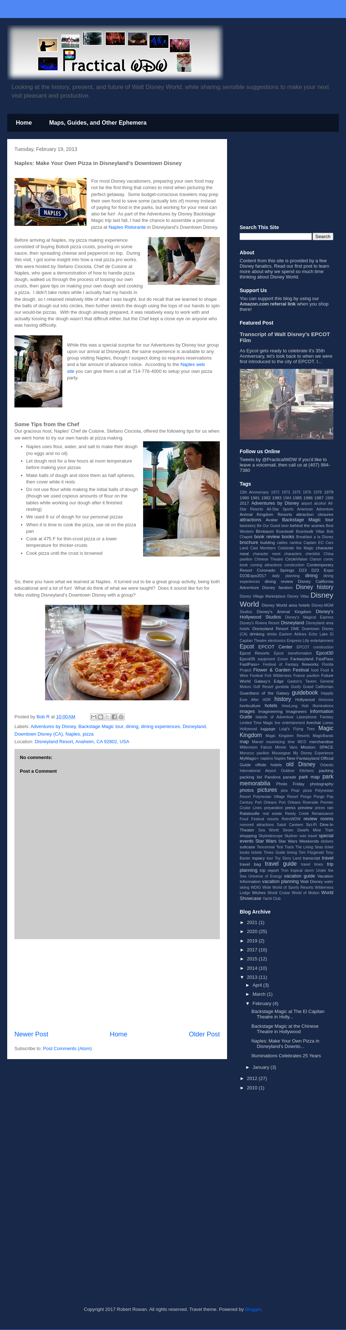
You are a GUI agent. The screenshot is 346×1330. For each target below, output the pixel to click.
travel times (312, 864)
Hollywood (305, 699)
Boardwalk (285, 532)
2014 (253, 968)
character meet (266, 554)
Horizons (326, 700)
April (258, 985)
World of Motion (306, 893)
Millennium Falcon (256, 747)
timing (292, 852)
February (263, 1003)
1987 (319, 497)
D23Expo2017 (253, 575)
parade (289, 777)
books (288, 536)
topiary (258, 858)
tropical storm (302, 870)
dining (132, 726)
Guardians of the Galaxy (264, 693)
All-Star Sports (280, 509)
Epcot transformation (293, 653)
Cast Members (263, 548)
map (244, 741)
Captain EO (313, 543)
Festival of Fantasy (281, 664)
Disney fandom (277, 587)
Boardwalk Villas (310, 532)
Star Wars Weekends (298, 841)
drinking (257, 633)
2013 (253, 977)
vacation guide (299, 876)
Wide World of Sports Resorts (287, 887)
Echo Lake (318, 634)
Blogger (253, 1309)
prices (320, 808)
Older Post (204, 1034)
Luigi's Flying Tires (297, 729)
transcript (311, 858)
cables (282, 543)
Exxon (283, 659)
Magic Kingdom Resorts (288, 736)
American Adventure (315, 509)
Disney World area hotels (286, 605)
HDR (267, 700)
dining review (279, 581)
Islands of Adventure (274, 717)
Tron (284, 870)
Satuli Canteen (290, 825)
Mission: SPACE (317, 747)
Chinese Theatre (268, 559)
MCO (302, 742)
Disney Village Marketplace (263, 596)
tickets (256, 852)
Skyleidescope (270, 836)
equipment (266, 659)
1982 (266, 497)
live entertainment (290, 723)
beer (285, 526)
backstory (248, 526)
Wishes (259, 892)
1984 (287, 498)
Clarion (315, 559)
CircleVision (296, 559)
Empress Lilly (298, 641)
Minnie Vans (286, 747)
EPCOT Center (275, 647)
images (247, 711)
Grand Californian (318, 687)
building (267, 542)
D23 (302, 570)
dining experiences (160, 726)
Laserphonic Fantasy (315, 717)
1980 (244, 497)
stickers (327, 841)
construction (294, 565)
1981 (255, 497)
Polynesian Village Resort (275, 797)
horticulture (250, 705)
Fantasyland (302, 658)
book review (267, 536)
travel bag (250, 864)
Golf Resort (263, 687)
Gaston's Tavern (301, 681)
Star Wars (265, 841)
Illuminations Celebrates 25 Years (286, 1055)
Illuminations (322, 706)
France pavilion (306, 676)
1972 (275, 492)
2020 (253, 931)
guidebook (305, 692)
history (283, 699)
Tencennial (266, 847)
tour (270, 858)
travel (327, 858)
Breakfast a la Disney (314, 537)
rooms (326, 818)
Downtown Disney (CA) (38, 734)
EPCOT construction (315, 647)
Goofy (296, 687)
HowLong (289, 706)
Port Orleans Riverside (298, 802)
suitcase (247, 846)
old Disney (300, 764)
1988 (329, 498)
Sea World (268, 830)
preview (305, 807)
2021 (253, 922)
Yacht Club (272, 899)
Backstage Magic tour (101, 726)
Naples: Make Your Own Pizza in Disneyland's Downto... (285, 1043)
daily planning (286, 576)
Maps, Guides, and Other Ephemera (97, 123)
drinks (272, 634)
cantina (295, 543)
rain (330, 808)
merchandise (321, 741)
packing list (251, 777)
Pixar (295, 791)
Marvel (257, 742)
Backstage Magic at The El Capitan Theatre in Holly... (287, 1014)
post (307, 266)
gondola (282, 687)
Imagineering (270, 711)
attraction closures (314, 514)
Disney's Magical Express (309, 617)
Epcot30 (324, 653)
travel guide (281, 864)
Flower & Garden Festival (281, 670)
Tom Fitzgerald (311, 852)
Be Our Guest (268, 526)
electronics (277, 641)
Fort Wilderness (278, 676)
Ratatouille (250, 813)
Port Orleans (266, 802)
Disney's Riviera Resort (259, 623)
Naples (73, 734)
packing (326, 770)
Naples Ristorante (127, 227)
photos (247, 790)
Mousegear (281, 753)
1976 (307, 492)
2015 (253, 958)
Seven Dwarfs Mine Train (308, 830)
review (310, 818)
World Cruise (279, 893)
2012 (253, 1078)
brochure (249, 542)
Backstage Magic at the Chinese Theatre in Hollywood (284, 1029)
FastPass (324, 658)
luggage (268, 728)
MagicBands (323, 736)
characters (293, 554)
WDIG (256, 887)
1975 (296, 492)
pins (284, 791)
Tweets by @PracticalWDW (268, 459)
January (262, 1067)
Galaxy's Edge (269, 681)
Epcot (247, 646)
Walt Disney (311, 881)
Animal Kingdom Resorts (266, 514)
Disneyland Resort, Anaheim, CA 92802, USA (82, 741)
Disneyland (194, 726)
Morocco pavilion (254, 753)
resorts (273, 819)
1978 (318, 492)
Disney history (314, 587)
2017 (244, 503)
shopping (248, 835)
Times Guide (274, 852)
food (314, 670)
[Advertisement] (117, 985)
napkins (266, 758)
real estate (272, 814)
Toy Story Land (288, 858)
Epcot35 (247, 658)
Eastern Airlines (293, 634)
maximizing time (280, 742)
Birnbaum (265, 531)
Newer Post (31, 1034)
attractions (250, 519)
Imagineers (296, 711)
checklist (313, 554)
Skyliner (291, 836)
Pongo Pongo (312, 797)
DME (295, 629)
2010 (253, 1087)
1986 (308, 497)
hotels (271, 705)
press (290, 807)
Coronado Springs (275, 570)
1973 (285, 492)
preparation (273, 808)
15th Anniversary (254, 492)
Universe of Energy (265, 876)
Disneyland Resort (270, 628)
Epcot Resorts (255, 653)
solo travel (308, 836)
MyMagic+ (249, 758)
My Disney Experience (313, 753)
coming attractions (266, 565)
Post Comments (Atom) (67, 1048)
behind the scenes (307, 525)
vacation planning (280, 881)
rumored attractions (257, 825)
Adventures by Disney (53, 726)
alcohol (320, 503)
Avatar (272, 519)
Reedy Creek (297, 814)
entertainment (321, 641)
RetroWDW (291, 819)
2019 (253, 940)
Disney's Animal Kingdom (284, 611)
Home (24, 123)
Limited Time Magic (256, 723)
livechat (313, 722)
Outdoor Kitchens (297, 771)
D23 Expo (322, 570)
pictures (267, 790)
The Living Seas (309, 847)
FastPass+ (250, 664)
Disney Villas (298, 596)
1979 (328, 492)
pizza (88, 734)
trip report (269, 870)
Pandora (272, 777)
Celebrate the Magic (296, 548)
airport (306, 503)
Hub (305, 706)
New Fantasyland (303, 758)
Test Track (285, 847)
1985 (297, 497)
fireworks (310, 664)
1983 (276, 497)
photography (321, 783)
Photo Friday (290, 783)
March (260, 994)
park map (309, 777)
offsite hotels (268, 764)
